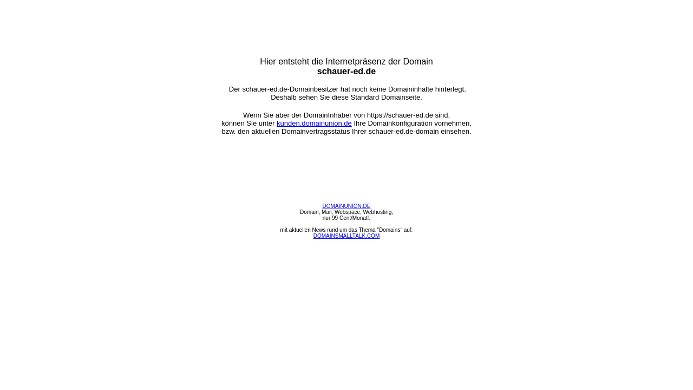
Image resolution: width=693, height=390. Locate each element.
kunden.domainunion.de (314, 123)
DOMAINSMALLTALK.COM (346, 236)
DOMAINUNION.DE (347, 206)
